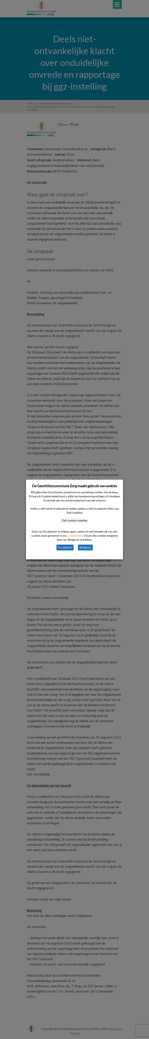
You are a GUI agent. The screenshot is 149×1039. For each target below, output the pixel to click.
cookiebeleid (74, 535)
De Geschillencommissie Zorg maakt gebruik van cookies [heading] (74, 486)
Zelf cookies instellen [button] (74, 520)
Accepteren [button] (65, 547)
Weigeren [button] (85, 547)
